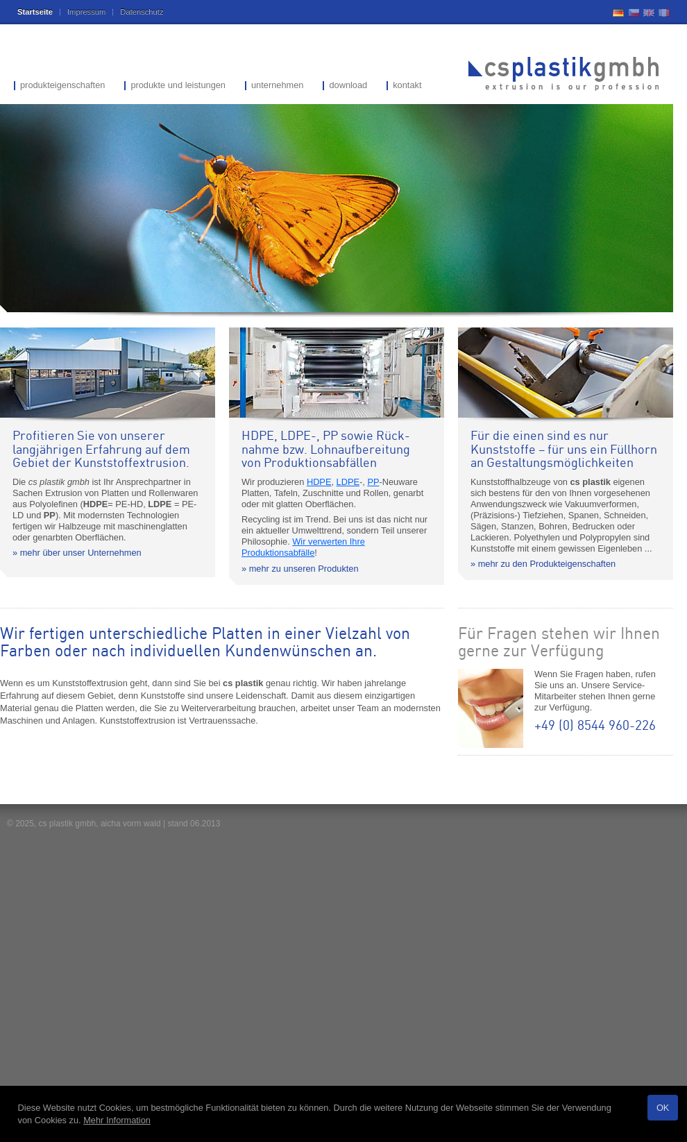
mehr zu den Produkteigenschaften (547, 564)
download (348, 85)
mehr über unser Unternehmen (81, 552)
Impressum (86, 12)
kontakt (407, 85)
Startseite (35, 12)
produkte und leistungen (178, 85)
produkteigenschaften (62, 85)
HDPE (319, 482)
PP (373, 482)
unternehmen (277, 85)
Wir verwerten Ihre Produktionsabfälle (303, 547)
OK (663, 1107)
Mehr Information (117, 1120)
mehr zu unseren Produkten (304, 568)
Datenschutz (141, 12)
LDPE (348, 482)
